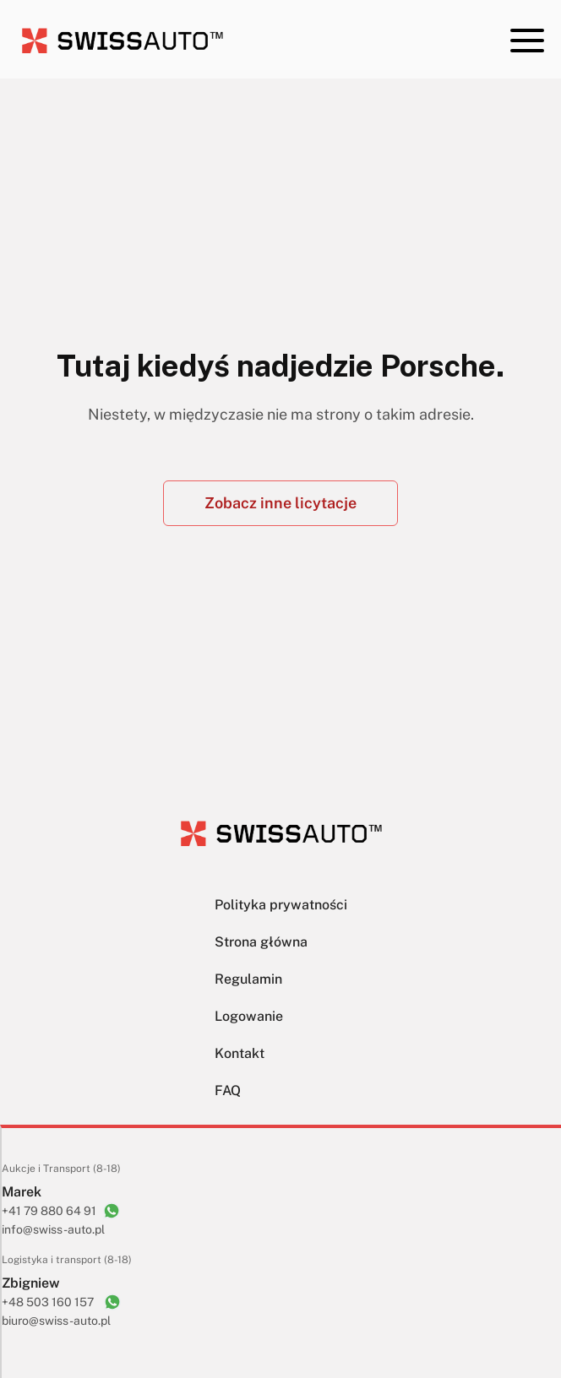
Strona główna (261, 942)
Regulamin (248, 979)
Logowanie (249, 1016)
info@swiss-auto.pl (53, 1229)
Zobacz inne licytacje (280, 503)
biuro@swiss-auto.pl (56, 1320)
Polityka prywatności (281, 905)
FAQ (228, 1090)
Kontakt (239, 1053)
